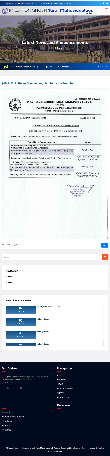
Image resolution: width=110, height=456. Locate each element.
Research (7, 425)
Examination (63, 397)
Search (61, 375)
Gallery (10, 283)
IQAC (60, 384)
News (59, 48)
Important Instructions (13, 416)
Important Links (65, 388)
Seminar (6, 412)
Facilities (61, 379)
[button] (106, 10)
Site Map (6, 430)
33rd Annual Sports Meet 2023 (61, 67)
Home (50, 48)
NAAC (60, 393)
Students (7, 421)
